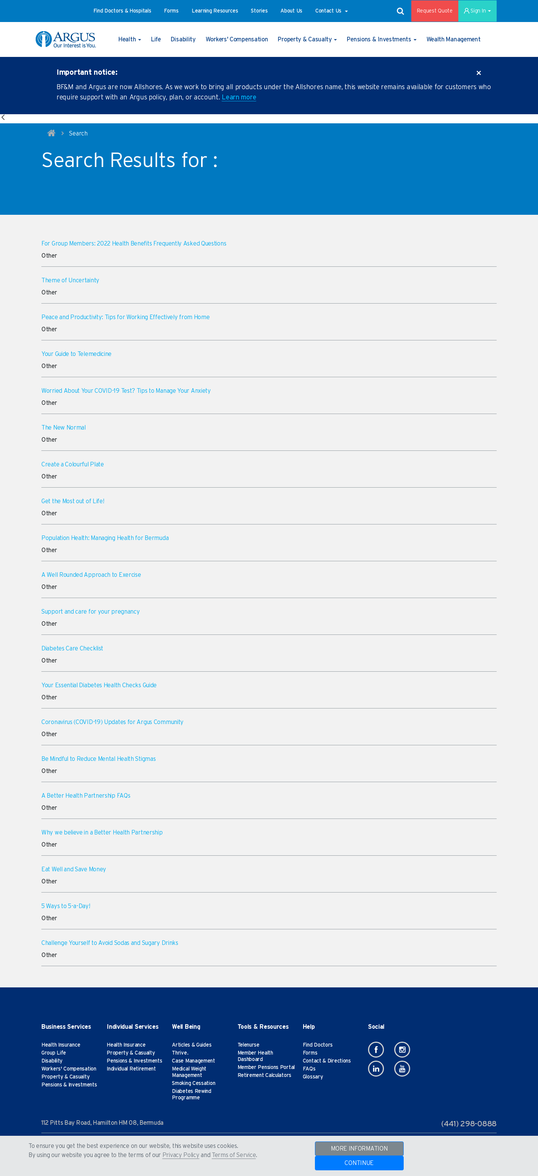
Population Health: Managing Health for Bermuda (104, 538)
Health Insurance (60, 1045)
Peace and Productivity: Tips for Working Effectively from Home (125, 317)
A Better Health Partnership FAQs (85, 796)
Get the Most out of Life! (72, 501)
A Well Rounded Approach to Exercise (91, 575)
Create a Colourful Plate (72, 464)
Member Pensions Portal (266, 1067)
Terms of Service (234, 1155)
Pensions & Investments (69, 1085)
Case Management (193, 1061)
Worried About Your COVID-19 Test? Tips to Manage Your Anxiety (126, 391)
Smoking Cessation (193, 1083)
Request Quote (435, 11)
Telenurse (249, 1045)
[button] (122, 11)
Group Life (53, 1053)
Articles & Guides (191, 1045)
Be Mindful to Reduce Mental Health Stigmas (98, 759)
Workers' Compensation (68, 1069)
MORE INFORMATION (359, 1149)
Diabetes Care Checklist (72, 648)
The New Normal (63, 428)
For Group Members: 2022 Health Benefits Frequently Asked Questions (133, 244)
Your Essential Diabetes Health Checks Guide (99, 685)
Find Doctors (318, 1045)
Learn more (239, 97)
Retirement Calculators (264, 1075)
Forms (310, 1053)
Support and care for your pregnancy (90, 612)
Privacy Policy (181, 1155)
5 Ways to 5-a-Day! (65, 906)
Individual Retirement (131, 1069)
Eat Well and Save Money (73, 869)
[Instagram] (402, 1050)
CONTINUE (359, 1163)
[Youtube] (402, 1069)
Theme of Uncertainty (70, 280)
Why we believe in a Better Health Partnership (102, 833)
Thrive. (180, 1053)
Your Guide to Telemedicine (76, 354)
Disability (52, 1061)
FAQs (309, 1069)
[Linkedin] (376, 1069)
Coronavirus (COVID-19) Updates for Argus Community (112, 722)
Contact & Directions (327, 1061)
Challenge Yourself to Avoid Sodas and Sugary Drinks (109, 943)
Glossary (313, 1077)
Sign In (477, 11)
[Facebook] (376, 1050)
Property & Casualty (65, 1077)
